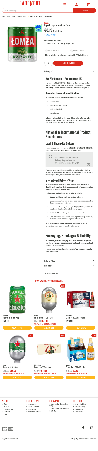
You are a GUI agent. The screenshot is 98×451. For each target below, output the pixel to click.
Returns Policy (31, 409)
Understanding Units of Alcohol (59, 408)
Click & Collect (78, 50)
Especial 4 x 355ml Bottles (75, 367)
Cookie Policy (77, 412)
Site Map (52, 411)
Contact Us (6, 412)
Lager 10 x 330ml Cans (42, 367)
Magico (78, 439)
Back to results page (52, 274)
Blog (4, 404)
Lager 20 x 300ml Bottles (75, 317)
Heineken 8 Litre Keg (10, 367)
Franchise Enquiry (8, 409)
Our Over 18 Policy (79, 407)
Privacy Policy (78, 409)
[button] (41, 26)
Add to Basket (68, 63)
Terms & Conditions (79, 404)
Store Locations (31, 404)
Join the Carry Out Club (33, 412)
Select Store (82, 55)
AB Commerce (92, 439)
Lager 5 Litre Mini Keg (11, 317)
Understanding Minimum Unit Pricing (58, 405)
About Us (5, 407)
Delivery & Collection (33, 407)
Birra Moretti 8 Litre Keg (43, 317)
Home (4, 414)
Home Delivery (53, 50)
